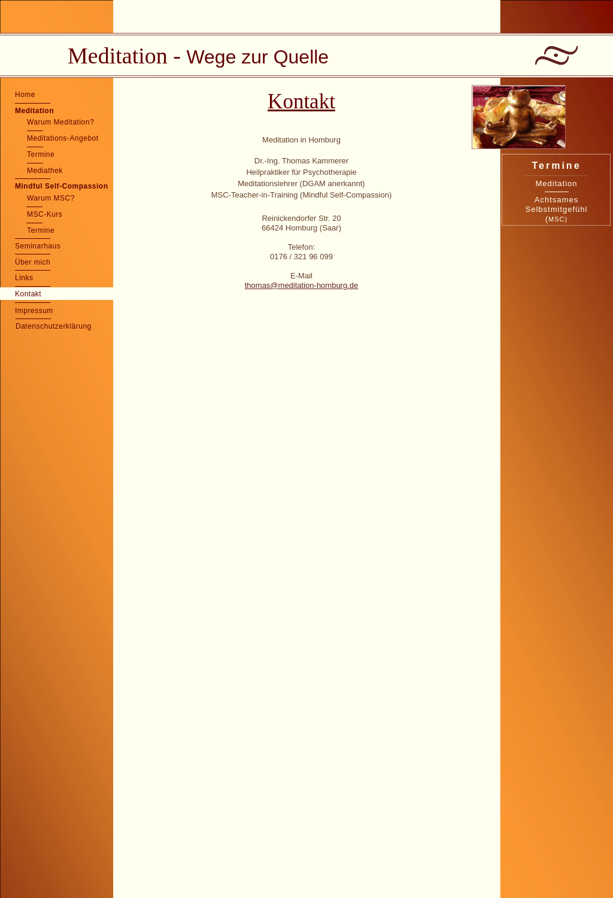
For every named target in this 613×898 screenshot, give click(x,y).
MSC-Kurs (44, 214)
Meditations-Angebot (63, 138)
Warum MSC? (51, 198)
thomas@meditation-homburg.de (302, 285)
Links (24, 278)
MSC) (558, 219)
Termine (40, 154)
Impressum (34, 311)
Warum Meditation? (60, 122)
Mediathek (45, 170)
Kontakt (28, 294)
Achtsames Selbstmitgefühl (557, 204)
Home (25, 94)
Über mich (32, 262)
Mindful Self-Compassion (61, 186)
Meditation (34, 111)
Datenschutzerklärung (54, 326)
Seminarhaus (37, 246)
